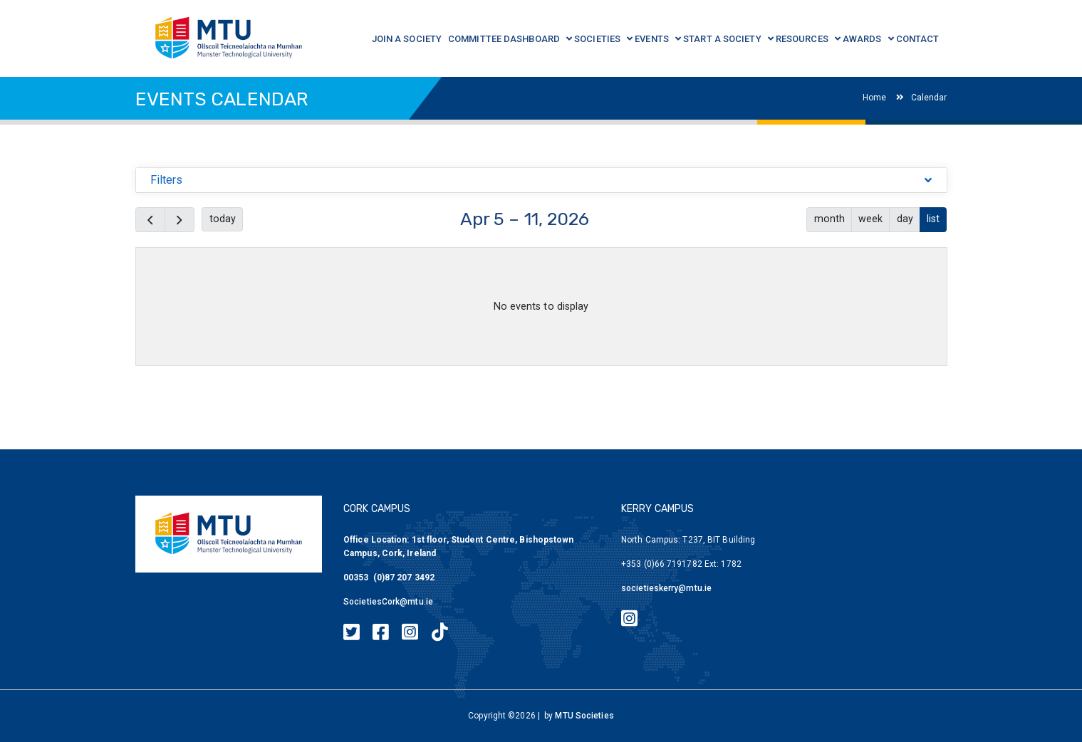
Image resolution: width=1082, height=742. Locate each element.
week (870, 218)
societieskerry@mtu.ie (666, 588)
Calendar (921, 98)
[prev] (150, 219)
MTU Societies (584, 716)
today (222, 218)
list (933, 218)
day (905, 218)
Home (874, 98)
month (829, 218)
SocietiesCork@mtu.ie (388, 602)
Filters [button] (166, 180)
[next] (179, 219)
